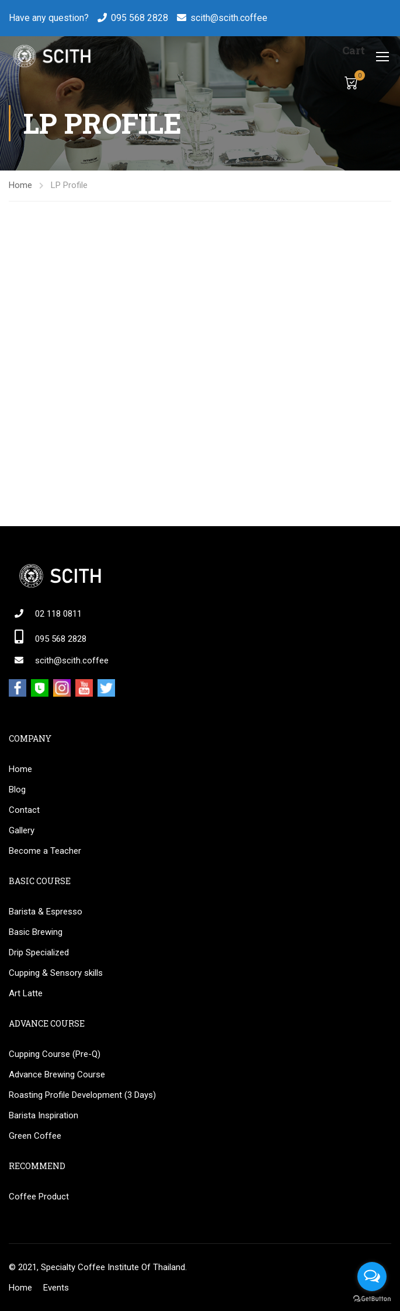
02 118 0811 (58, 613)
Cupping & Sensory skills (56, 973)
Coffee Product (39, 1196)
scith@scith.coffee (228, 17)
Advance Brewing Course (57, 1074)
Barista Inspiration (43, 1115)
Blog (17, 789)
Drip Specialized (39, 952)
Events (56, 1287)
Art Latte (26, 993)
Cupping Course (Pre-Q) (54, 1054)
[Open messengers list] (372, 1276)
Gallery (21, 830)
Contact (24, 810)
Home (20, 185)
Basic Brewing (35, 932)
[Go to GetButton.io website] (372, 1299)
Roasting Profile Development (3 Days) (82, 1095)
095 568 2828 (139, 17)
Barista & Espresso (45, 911)
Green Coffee (35, 1136)
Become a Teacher (45, 851)
